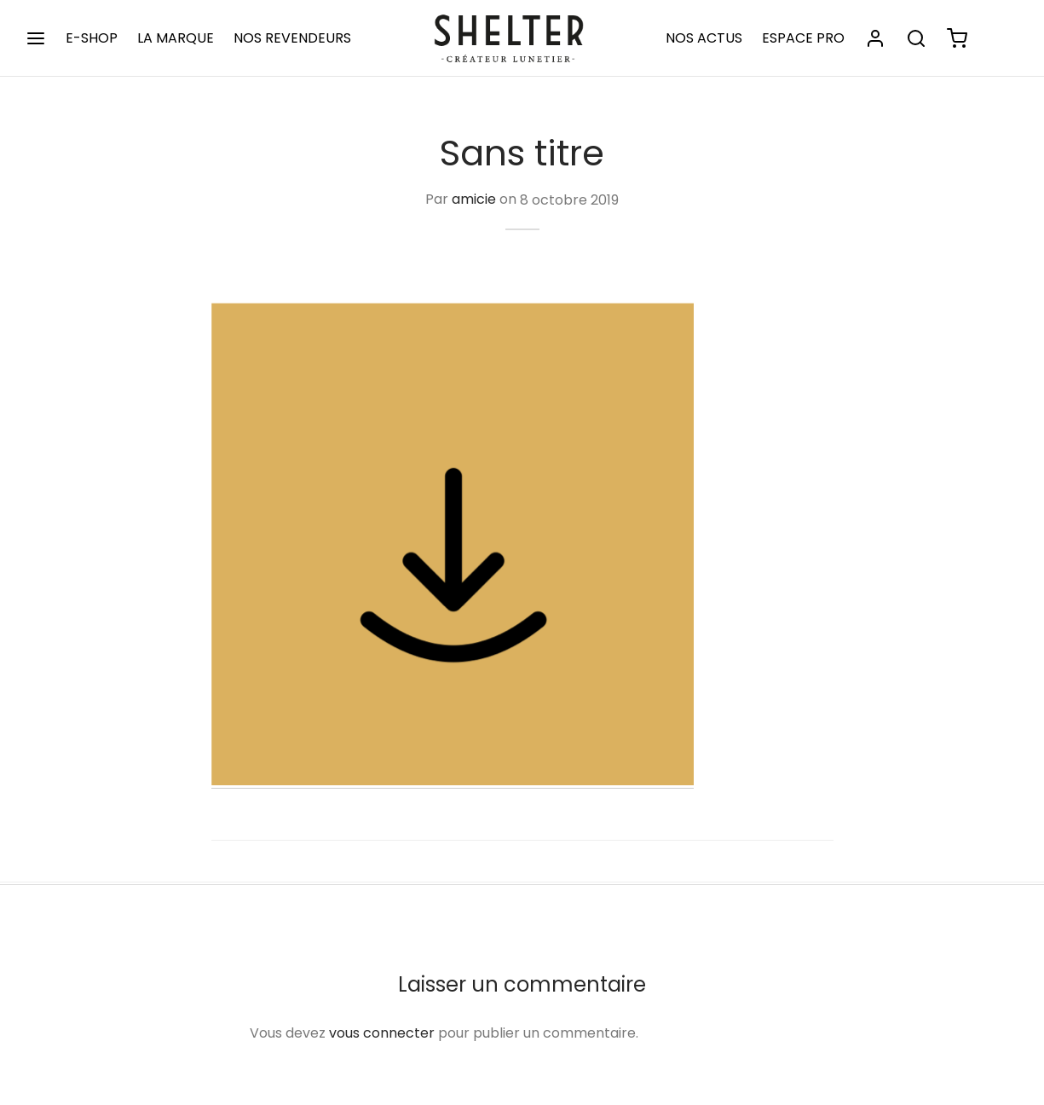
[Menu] (36, 38)
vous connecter (382, 1033)
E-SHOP (92, 38)
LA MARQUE (175, 38)
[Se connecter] (875, 38)
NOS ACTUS (704, 38)
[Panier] (957, 38)
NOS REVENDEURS (292, 38)
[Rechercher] (916, 38)
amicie (474, 200)
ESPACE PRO (803, 38)
